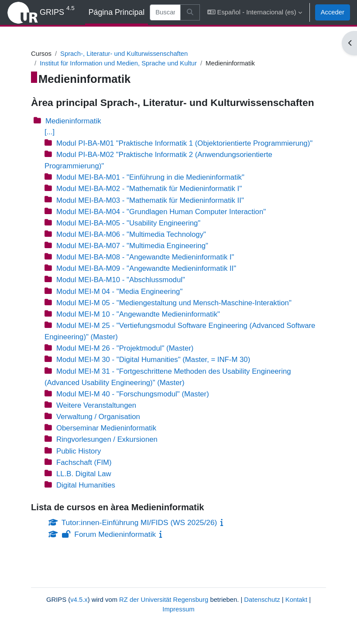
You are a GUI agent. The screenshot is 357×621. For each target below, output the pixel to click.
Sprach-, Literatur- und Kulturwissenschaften (124, 53)
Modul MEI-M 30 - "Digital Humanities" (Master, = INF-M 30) (153, 359)
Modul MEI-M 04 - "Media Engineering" (119, 291)
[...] (50, 132)
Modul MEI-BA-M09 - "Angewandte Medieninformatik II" (146, 268)
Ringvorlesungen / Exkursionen (107, 439)
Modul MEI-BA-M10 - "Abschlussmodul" (120, 280)
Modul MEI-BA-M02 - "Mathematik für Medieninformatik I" (149, 188)
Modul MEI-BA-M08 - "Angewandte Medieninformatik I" (145, 257)
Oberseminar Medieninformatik (106, 428)
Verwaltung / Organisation (98, 417)
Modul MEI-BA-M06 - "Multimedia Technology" (131, 234)
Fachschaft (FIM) (84, 462)
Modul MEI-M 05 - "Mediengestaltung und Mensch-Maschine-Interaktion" (174, 303)
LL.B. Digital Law (83, 474)
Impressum (178, 609)
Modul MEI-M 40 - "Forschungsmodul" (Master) (132, 394)
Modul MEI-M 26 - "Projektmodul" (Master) (124, 348)
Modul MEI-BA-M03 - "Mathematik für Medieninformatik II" (150, 200)
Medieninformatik (73, 121)
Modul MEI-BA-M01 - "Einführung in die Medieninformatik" (150, 177)
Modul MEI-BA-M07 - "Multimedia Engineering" (132, 246)
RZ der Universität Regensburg (163, 599)
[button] (255, 12)
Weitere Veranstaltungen (96, 405)
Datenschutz (262, 599)
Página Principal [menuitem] (117, 12)
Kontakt (296, 599)
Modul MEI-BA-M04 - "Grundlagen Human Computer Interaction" (161, 212)
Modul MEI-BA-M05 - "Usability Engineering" (128, 223)
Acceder (332, 12)
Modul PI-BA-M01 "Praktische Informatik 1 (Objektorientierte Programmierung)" (184, 143)
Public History (78, 451)
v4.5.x (79, 599)
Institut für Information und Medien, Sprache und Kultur (118, 63)
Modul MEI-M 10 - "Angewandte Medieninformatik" (138, 314)
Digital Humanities (85, 485)
